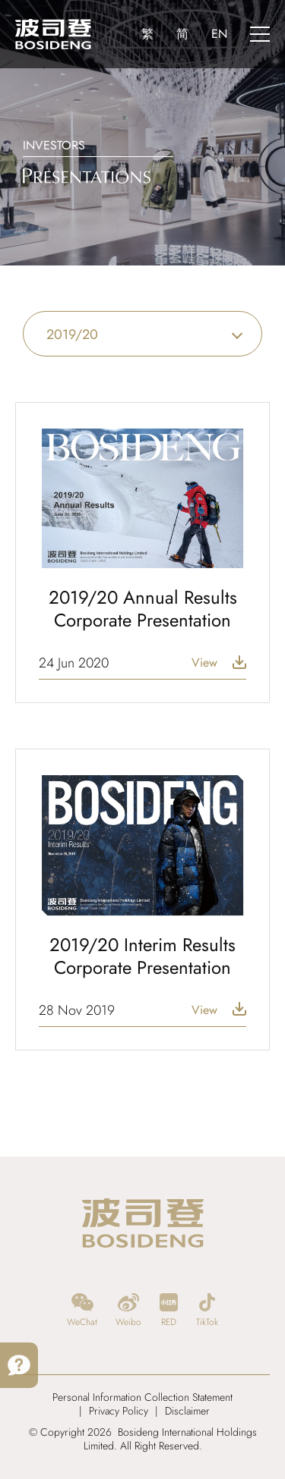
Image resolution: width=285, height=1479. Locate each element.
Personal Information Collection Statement (142, 1397)
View (204, 663)
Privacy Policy (118, 1410)
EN (219, 33)
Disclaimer (187, 1410)
